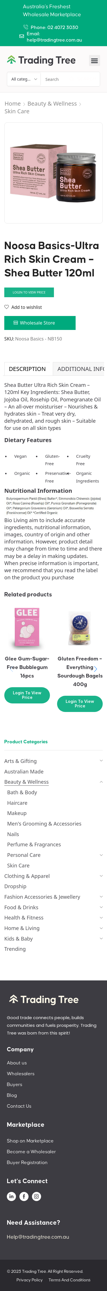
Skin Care (17, 111)
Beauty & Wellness (52, 103)
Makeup (17, 813)
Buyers (14, 1084)
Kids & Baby (18, 938)
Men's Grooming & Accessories (44, 823)
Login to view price (29, 292)
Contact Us (19, 1106)
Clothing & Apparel (27, 876)
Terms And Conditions (69, 1280)
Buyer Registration (27, 1162)
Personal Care (24, 854)
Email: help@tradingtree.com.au (54, 37)
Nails (13, 834)
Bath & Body (22, 792)
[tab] (27, 369)
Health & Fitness (23, 917)
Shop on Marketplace (30, 1141)
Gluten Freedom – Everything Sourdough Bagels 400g (80, 671)
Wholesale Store (37, 323)
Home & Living (22, 928)
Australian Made (24, 771)
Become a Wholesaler (31, 1151)
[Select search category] (24, 79)
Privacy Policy (30, 1280)
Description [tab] (27, 369)
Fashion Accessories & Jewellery (42, 896)
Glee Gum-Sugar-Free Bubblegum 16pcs (27, 667)
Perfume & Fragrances (34, 844)
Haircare (17, 802)
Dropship (15, 886)
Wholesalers (21, 1073)
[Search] (83, 79)
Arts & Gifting (20, 761)
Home (13, 103)
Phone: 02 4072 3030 (54, 27)
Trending (15, 948)
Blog (12, 1095)
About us (17, 1063)
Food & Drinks (21, 907)
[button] (94, 60)
